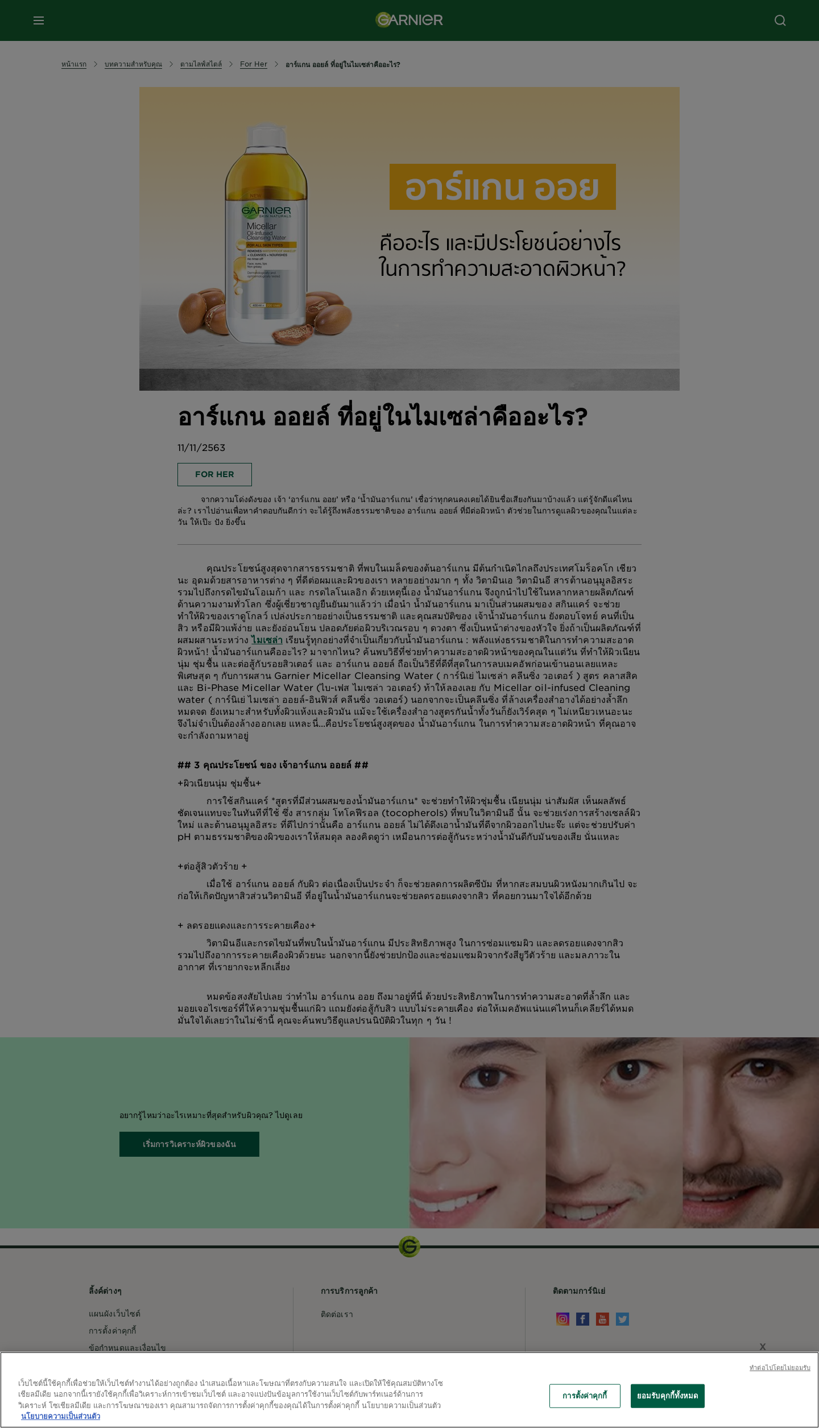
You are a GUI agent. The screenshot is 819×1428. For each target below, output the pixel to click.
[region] (409, 1390)
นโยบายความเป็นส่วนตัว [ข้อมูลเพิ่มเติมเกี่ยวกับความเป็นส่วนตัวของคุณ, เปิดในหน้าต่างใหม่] (60, 1416)
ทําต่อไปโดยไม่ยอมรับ (780, 1367)
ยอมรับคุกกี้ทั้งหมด (667, 1395)
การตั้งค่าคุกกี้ (584, 1395)
